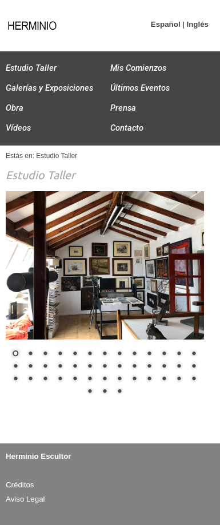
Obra (14, 108)
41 (104, 392)
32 (89, 379)
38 (179, 379)
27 (15, 379)
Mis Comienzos (138, 68)
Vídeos (18, 128)
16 (45, 367)
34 (119, 379)
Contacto (126, 128)
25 (179, 367)
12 (179, 354)
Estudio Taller (31, 68)
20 (104, 367)
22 (134, 367)
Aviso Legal (25, 499)
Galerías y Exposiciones (49, 88)
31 (75, 379)
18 (75, 367)
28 (30, 379)
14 (15, 367)
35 (134, 379)
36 (149, 379)
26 (193, 367)
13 (193, 354)
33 (104, 379)
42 (119, 392)
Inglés (197, 24)
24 (164, 367)
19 (89, 367)
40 (89, 392)
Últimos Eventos (140, 88)
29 (45, 379)
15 (30, 367)
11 (164, 354)
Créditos (20, 484)
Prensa (123, 108)
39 (193, 379)
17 (60, 367)
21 (119, 367)
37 (164, 379)
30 (60, 379)
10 (149, 354)
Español (166, 24)
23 (149, 367)
